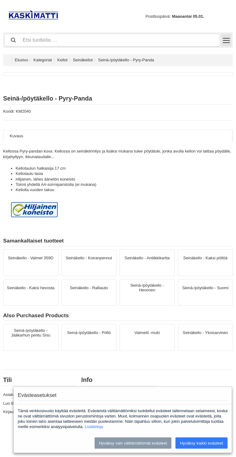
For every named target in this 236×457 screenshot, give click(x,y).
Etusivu (21, 60)
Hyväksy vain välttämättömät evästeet (133, 443)
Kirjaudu (10, 411)
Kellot (62, 60)
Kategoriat (42, 60)
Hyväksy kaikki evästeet (201, 443)
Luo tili (9, 403)
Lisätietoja (94, 426)
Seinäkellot (83, 60)
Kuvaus (16, 136)
